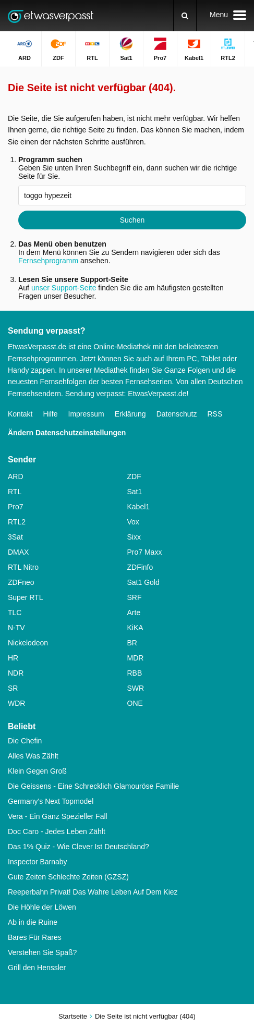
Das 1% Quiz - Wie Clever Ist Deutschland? (78, 846)
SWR (135, 688)
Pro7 (15, 507)
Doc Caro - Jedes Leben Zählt (56, 831)
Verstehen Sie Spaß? (42, 952)
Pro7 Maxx (144, 552)
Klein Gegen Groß (37, 771)
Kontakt (20, 414)
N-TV (16, 627)
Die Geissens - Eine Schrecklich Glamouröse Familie (93, 786)
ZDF (134, 476)
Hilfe (50, 414)
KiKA (135, 627)
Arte (134, 612)
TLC (14, 612)
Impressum (86, 414)
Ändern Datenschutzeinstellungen (67, 433)
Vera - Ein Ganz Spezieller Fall (57, 816)
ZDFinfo (140, 567)
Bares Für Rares (35, 937)
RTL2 (17, 522)
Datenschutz (176, 414)
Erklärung (130, 414)
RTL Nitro (23, 567)
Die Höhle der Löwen (42, 907)
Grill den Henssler (37, 967)
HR (13, 658)
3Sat (15, 537)
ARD (15, 476)
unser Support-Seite (63, 288)
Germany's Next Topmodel (50, 801)
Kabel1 (138, 507)
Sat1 (134, 491)
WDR (16, 703)
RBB (134, 673)
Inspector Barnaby (37, 862)
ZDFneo (21, 582)
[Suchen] (185, 15)
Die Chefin (25, 741)
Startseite (72, 1016)
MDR (135, 658)
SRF (134, 597)
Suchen (132, 220)
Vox (133, 522)
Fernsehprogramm (48, 260)
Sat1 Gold (143, 582)
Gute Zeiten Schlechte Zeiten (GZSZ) (68, 877)
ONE (135, 703)
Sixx (134, 537)
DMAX (18, 552)
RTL (14, 491)
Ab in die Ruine (32, 922)
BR (132, 643)
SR (13, 688)
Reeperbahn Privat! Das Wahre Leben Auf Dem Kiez (93, 892)
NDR (15, 673)
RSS (214, 414)
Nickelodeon (28, 643)
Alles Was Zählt (33, 756)
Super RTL (25, 597)
